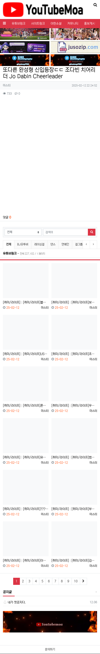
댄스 (52, 244)
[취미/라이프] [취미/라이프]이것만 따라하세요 (26, 560)
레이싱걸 (39, 244)
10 (76, 581)
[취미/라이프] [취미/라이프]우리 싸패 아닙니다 (74, 405)
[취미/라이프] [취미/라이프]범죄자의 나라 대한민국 (74, 457)
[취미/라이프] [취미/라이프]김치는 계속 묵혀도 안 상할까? (74, 560)
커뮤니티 (72, 23)
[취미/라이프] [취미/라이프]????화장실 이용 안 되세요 (26, 509)
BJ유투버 (22, 244)
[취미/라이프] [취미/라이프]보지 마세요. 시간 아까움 (74, 302)
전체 (8, 244)
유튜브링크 (18, 23)
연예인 (65, 244)
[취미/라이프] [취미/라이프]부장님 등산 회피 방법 (74, 509)
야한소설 (56, 23)
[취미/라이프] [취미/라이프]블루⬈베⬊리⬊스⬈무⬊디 (26, 302)
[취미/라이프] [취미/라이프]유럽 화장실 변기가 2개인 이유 (26, 457)
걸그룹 (79, 244)
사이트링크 (38, 23)
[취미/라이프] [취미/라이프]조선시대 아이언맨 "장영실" (74, 354)
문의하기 (50, 649)
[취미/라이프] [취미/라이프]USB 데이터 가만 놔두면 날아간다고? (26, 354)
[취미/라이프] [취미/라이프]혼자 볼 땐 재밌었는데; (26, 405)
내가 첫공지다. (14, 602)
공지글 (7, 592)
